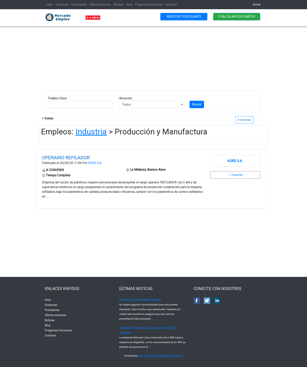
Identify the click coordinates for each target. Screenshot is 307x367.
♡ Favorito (235, 175)
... (154, 318)
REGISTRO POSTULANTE (184, 16)
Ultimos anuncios (100, 4)
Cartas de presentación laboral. (140, 300)
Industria (91, 131)
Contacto (171, 4)
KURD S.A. (95, 163)
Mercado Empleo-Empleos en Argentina (160, 355)
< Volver (47, 118)
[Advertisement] (153, 55)
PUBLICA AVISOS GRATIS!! (237, 16)
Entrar (257, 4)
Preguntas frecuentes (149, 4)
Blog (129, 4)
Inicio (49, 4)
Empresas (62, 4)
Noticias (119, 4)
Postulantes (78, 4)
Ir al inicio (244, 120)
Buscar (196, 104)
